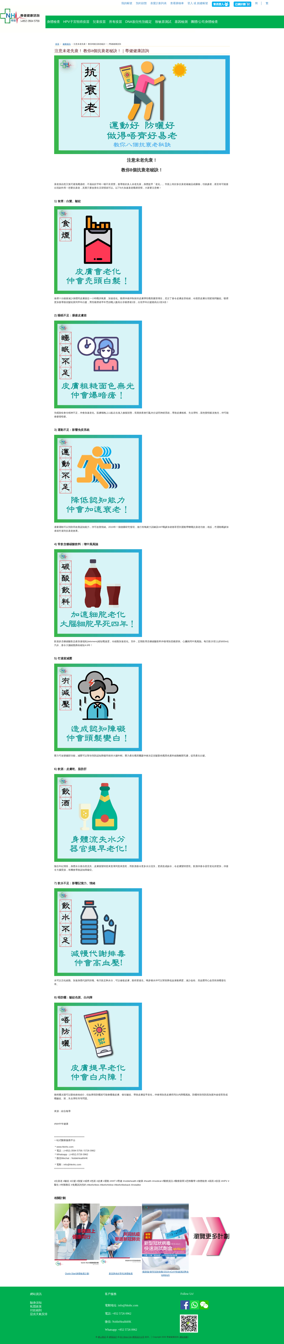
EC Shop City (126, 1337)
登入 (190, 3)
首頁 (57, 44)
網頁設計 (113, 1337)
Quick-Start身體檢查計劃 (77, 1273)
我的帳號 (126, 3)
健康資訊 (67, 44)
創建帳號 (202, 3)
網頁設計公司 (138, 1337)
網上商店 (102, 1337)
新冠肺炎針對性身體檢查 (121, 1273)
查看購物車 (177, 3)
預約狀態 (141, 3)
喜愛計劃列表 (158, 3)
